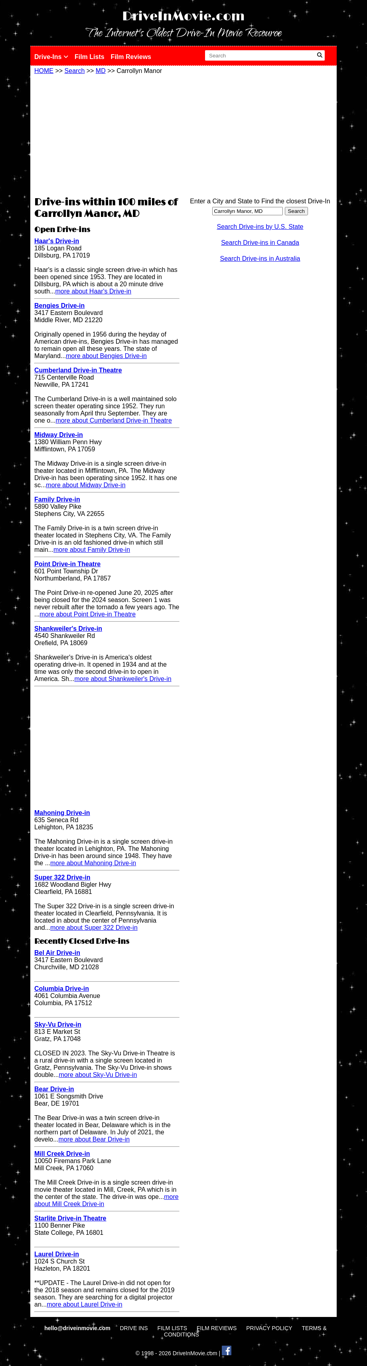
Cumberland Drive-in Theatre (78, 370)
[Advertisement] (107, 134)
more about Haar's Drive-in (93, 291)
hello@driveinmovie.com (78, 1328)
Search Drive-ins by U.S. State (260, 226)
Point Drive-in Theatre (67, 564)
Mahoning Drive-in (62, 812)
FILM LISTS (172, 1328)
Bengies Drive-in (59, 305)
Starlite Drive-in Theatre (70, 1218)
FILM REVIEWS (217, 1328)
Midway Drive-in (58, 434)
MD (101, 70)
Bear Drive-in (54, 1089)
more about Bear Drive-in (94, 1139)
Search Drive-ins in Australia (260, 258)
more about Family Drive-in (91, 549)
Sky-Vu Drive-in (57, 1024)
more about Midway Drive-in (85, 485)
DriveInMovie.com (183, 16)
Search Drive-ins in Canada (260, 242)
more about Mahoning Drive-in (93, 863)
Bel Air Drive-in (57, 952)
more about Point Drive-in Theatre (87, 614)
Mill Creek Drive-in (62, 1153)
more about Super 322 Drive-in (94, 927)
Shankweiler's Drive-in (68, 628)
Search (75, 70)
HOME (43, 70)
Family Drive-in (57, 499)
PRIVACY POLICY (269, 1328)
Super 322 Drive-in (62, 877)
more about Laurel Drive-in (84, 1304)
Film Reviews (131, 56)
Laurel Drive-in (56, 1254)
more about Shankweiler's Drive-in (122, 678)
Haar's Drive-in (56, 241)
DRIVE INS (134, 1328)
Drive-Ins (51, 56)
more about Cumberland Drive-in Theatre (113, 420)
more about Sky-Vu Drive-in (98, 1074)
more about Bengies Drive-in (106, 355)
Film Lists (90, 56)
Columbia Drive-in (61, 988)
